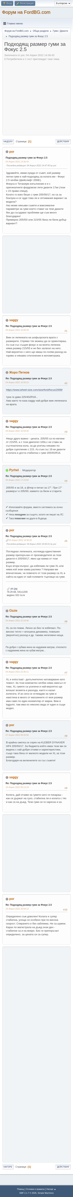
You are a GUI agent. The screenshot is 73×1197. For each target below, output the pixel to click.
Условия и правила (35, 1189)
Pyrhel (14, 470)
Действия (63, 141)
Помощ (20, 1189)
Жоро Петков (19, 372)
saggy (13, 320)
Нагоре (8, 1167)
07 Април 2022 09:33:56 (17, 735)
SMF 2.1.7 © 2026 (27, 1193)
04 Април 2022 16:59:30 (17, 431)
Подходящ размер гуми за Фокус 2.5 (26, 157)
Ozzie (13, 610)
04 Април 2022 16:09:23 (17, 382)
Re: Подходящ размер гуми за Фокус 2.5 (29, 326)
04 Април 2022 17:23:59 (17, 480)
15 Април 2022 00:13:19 (17, 787)
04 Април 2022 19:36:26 (20, 540)
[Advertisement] (36, 97)
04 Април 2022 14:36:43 (17, 161)
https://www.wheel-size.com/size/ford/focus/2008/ (34, 389)
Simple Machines (46, 1193)
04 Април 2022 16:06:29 (17, 330)
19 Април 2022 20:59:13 (17, 909)
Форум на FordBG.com (26, 12)
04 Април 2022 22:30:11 (17, 672)
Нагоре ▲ (51, 1189)
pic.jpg (12, 588)
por (11, 151)
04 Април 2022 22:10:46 (17, 620)
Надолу (8, 141)
